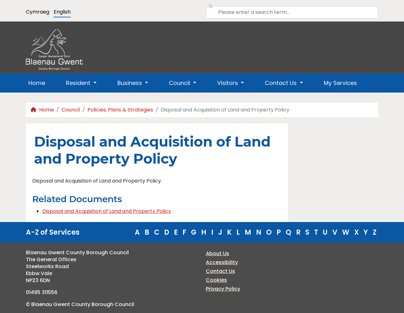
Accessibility (222, 262)
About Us (217, 253)
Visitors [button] (228, 83)
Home (36, 83)
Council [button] (180, 83)
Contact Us (220, 271)
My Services (340, 83)
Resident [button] (79, 83)
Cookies (216, 280)
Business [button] (130, 83)
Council (71, 109)
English (62, 11)
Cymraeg (37, 11)
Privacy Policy (223, 288)
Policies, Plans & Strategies (120, 109)
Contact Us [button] (281, 83)
